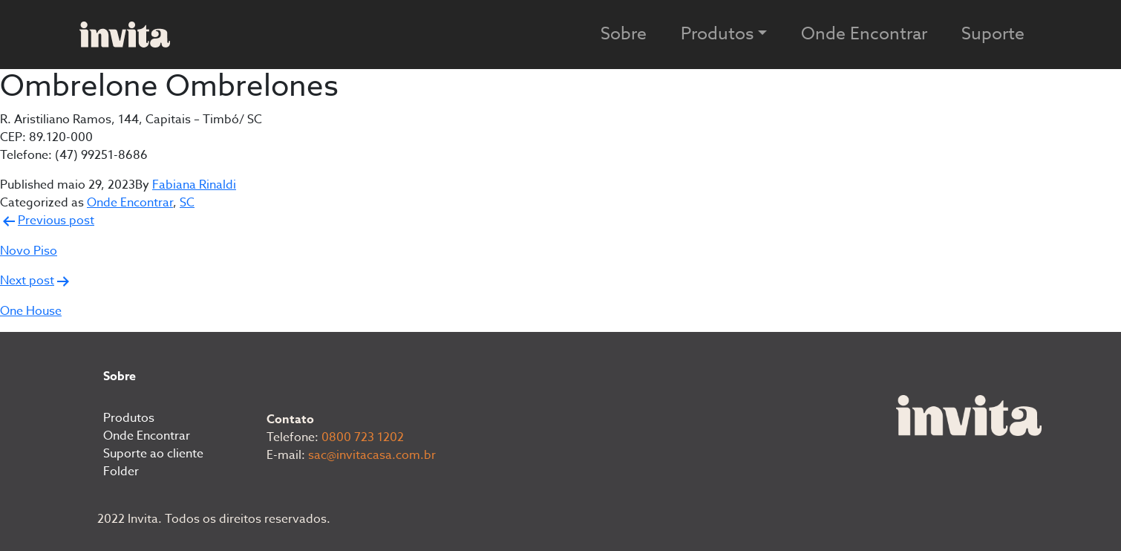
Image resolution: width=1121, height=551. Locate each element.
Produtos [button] (717, 34)
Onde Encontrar (864, 34)
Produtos (128, 418)
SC (187, 203)
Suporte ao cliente (153, 454)
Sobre (624, 34)
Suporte (992, 34)
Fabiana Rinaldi (194, 185)
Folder (121, 471)
